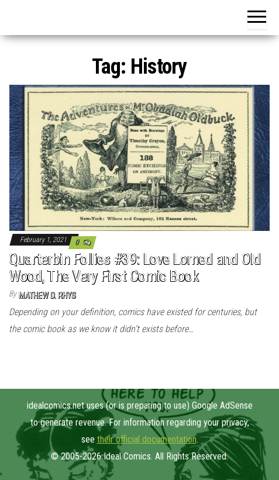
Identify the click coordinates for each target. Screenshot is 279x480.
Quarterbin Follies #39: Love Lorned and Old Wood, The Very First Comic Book (135, 267)
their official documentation (147, 439)
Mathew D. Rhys (47, 295)
